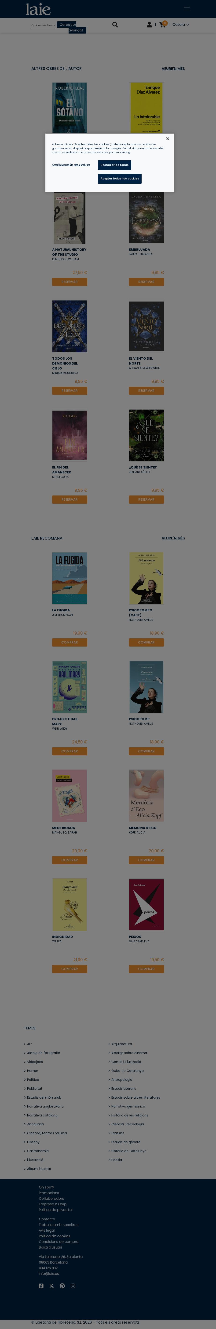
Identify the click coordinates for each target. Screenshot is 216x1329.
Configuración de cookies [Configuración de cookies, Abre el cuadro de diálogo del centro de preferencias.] (71, 165)
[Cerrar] (168, 138)
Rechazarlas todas (115, 165)
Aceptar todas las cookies (120, 178)
